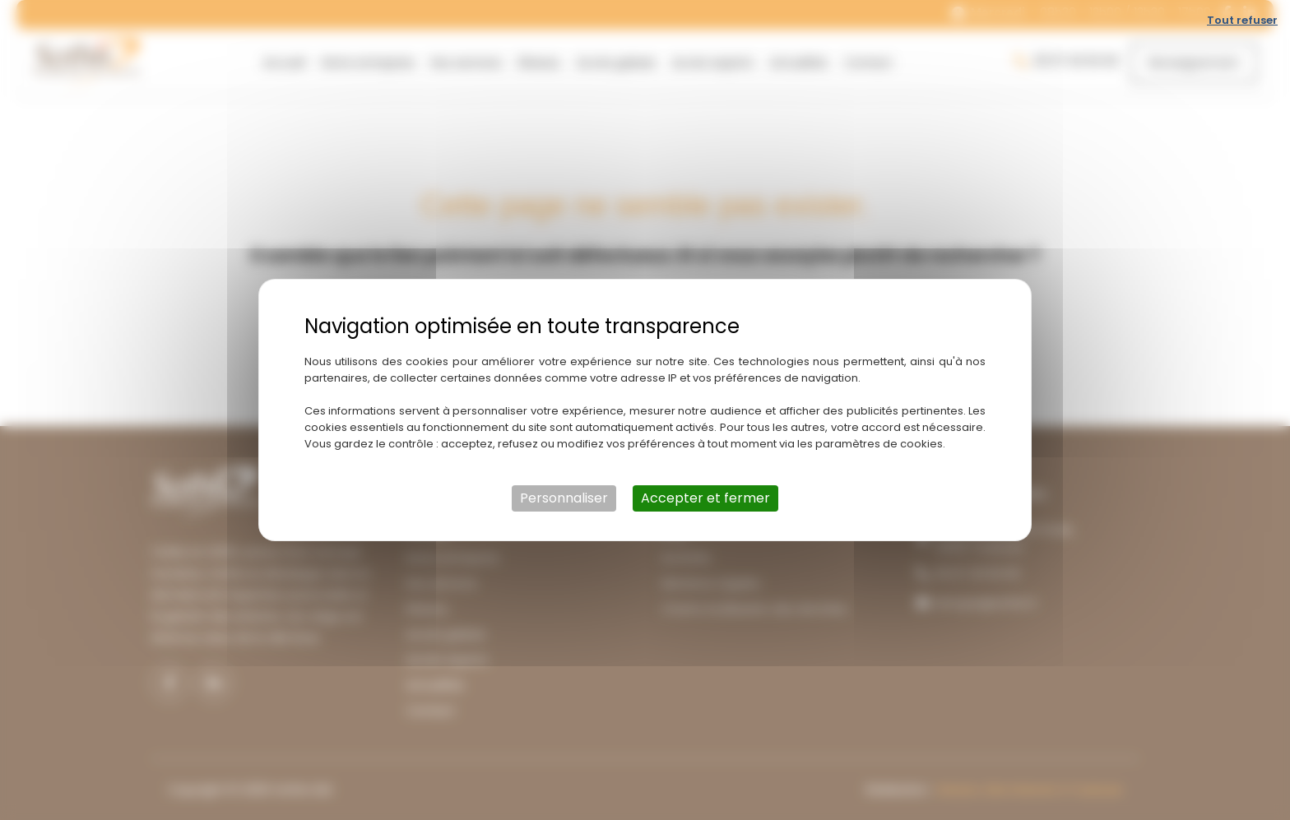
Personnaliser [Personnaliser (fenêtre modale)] (564, 498)
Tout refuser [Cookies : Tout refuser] (1242, 20)
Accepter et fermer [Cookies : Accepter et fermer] (705, 498)
